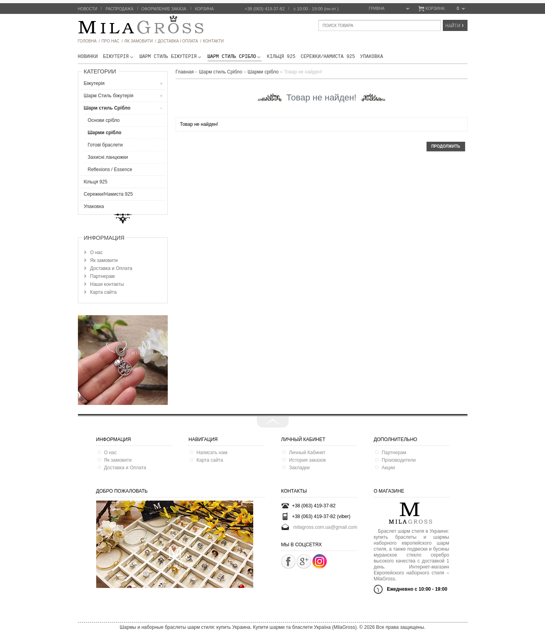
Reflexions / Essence (110, 169)
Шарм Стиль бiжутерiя (171, 57)
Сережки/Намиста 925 (328, 57)
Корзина (204, 9)
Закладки (299, 467)
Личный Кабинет (307, 452)
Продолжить (445, 146)
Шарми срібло (105, 132)
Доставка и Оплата (111, 268)
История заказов (307, 460)
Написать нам (211, 452)
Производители (399, 460)
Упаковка (371, 57)
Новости (87, 9)
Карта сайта (103, 292)
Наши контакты (107, 284)
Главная (185, 72)
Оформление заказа (164, 9)
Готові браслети (105, 145)
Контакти (213, 41)
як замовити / (140, 41)
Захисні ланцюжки (108, 157)
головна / (89, 41)
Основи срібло (104, 120)
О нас (96, 252)
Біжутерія (118, 57)
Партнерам (102, 276)
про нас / (111, 41)
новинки (88, 57)
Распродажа (120, 9)
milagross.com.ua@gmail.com (325, 527)
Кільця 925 (281, 57)
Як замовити (104, 260)
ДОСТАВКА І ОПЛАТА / (180, 41)
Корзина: (445, 8)
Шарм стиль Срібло (235, 57)
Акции (388, 467)
